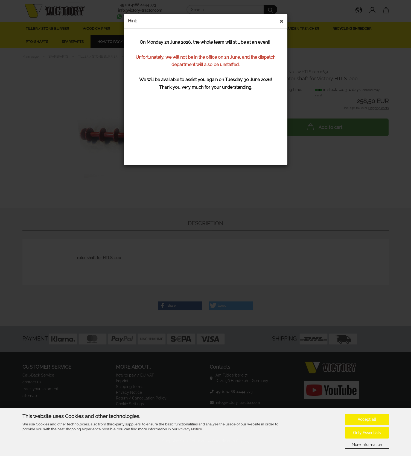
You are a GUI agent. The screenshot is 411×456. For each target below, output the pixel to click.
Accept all (367, 419)
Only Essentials (367, 433)
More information (367, 444)
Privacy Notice (190, 429)
